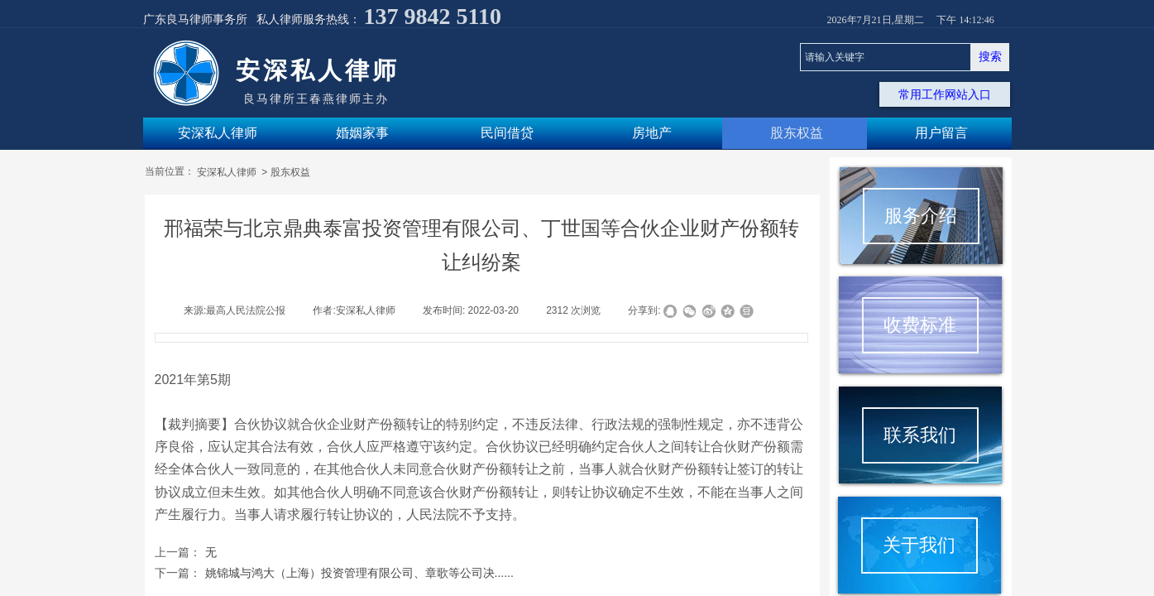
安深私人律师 (228, 172)
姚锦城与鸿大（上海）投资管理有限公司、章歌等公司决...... (334, 573)
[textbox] (885, 57)
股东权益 (290, 172)
